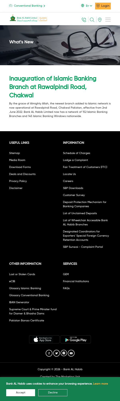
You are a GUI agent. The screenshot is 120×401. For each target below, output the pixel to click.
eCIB (12, 281)
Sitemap (14, 153)
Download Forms (20, 167)
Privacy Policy (18, 181)
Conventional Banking (27, 5)
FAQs (66, 288)
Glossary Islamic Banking (25, 288)
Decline (53, 392)
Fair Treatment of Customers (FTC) (85, 167)
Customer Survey (74, 195)
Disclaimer (16, 188)
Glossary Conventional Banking (29, 295)
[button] (88, 6)
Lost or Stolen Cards (22, 274)
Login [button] (102, 5)
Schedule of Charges (76, 153)
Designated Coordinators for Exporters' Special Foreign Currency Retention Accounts (86, 235)
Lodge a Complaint (75, 160)
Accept (20, 392)
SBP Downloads (73, 188)
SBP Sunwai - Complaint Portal (83, 247)
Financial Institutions (76, 281)
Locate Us (69, 174)
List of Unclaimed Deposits (80, 213)
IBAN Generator (19, 302)
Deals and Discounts (22, 174)
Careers (68, 181)
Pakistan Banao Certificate (26, 320)
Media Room (17, 160)
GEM (66, 274)
